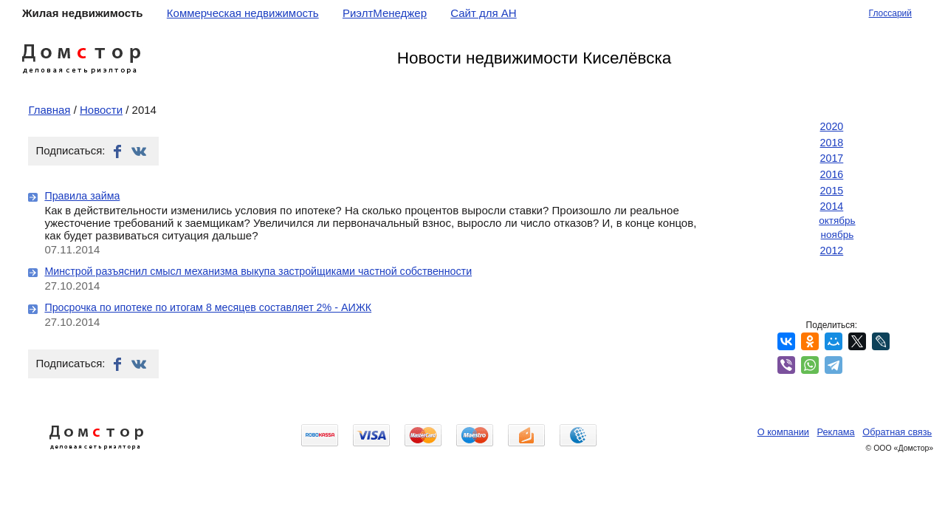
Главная (49, 109)
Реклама (836, 431)
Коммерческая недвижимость (243, 13)
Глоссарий (890, 13)
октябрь (837, 220)
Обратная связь (897, 431)
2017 (832, 158)
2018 (832, 143)
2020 (832, 126)
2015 (832, 191)
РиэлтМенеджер (385, 13)
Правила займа (82, 196)
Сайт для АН (483, 13)
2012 (832, 250)
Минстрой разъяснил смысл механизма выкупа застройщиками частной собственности (258, 271)
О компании (783, 431)
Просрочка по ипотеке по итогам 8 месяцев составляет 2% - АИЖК (207, 307)
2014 (832, 206)
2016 (832, 174)
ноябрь (837, 234)
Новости (101, 109)
